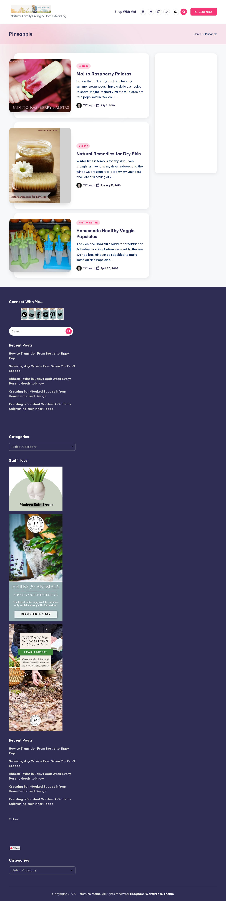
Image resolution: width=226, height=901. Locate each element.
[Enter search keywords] (41, 331)
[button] (203, 12)
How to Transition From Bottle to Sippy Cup (39, 356)
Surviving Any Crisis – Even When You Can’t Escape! (42, 368)
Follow (14, 819)
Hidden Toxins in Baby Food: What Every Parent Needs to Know (40, 381)
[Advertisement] (186, 112)
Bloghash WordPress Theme (152, 894)
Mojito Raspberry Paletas (103, 74)
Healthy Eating (88, 222)
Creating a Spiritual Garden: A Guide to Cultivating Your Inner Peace (40, 406)
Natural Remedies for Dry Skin (108, 153)
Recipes (84, 66)
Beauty (83, 145)
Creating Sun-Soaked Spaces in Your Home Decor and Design (37, 394)
